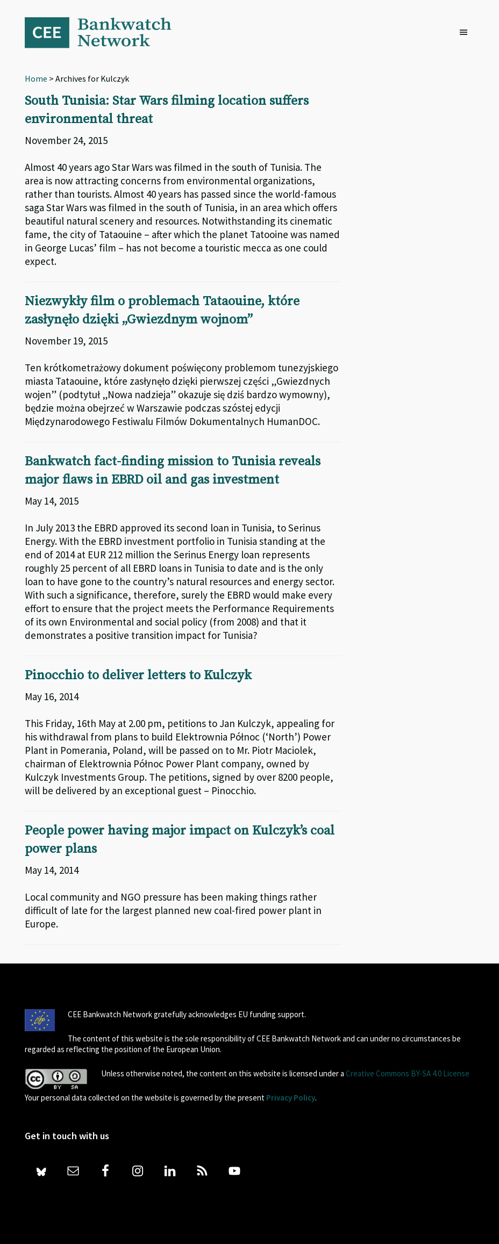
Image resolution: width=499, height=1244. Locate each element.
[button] (466, 33)
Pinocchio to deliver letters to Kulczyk (138, 675)
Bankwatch (105, 32)
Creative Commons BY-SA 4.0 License (407, 1073)
